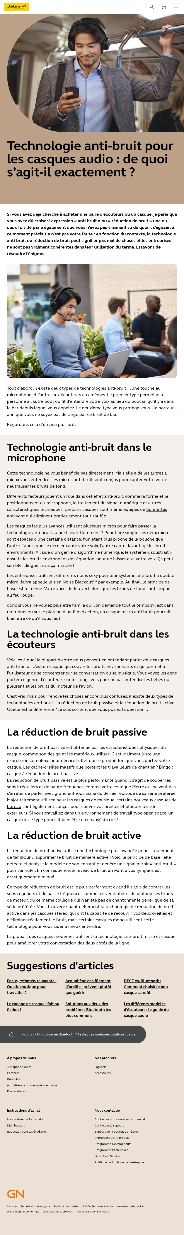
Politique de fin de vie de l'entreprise (120, 1162)
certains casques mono (101, 920)
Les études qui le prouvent (58, 1211)
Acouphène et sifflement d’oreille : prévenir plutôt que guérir (88, 986)
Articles (28, 1034)
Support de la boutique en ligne (116, 1131)
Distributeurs (16, 1125)
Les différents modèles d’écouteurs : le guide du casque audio (146, 1009)
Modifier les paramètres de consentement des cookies (113, 1206)
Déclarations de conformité (23, 1211)
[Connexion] (152, 7)
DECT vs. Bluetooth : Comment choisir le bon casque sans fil (146, 986)
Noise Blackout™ (80, 582)
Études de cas (16, 1091)
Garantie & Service (107, 1156)
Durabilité (14, 1079)
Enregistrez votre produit (112, 1138)
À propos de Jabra (19, 1067)
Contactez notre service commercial (120, 1119)
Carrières (13, 1073)
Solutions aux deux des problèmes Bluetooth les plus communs (88, 1009)
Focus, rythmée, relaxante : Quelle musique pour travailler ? (31, 986)
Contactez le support (109, 1125)
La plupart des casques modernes (41, 936)
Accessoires (103, 1073)
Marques (12, 1206)
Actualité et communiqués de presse (32, 1085)
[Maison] (11, 1034)
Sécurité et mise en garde (35, 1206)
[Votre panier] (164, 7)
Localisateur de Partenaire (25, 1119)
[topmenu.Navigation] (176, 7)
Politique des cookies (66, 1206)
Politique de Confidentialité (93, 1211)
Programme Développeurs (113, 1144)
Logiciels (100, 1067)
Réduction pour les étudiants (27, 1131)
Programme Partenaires (111, 1150)
